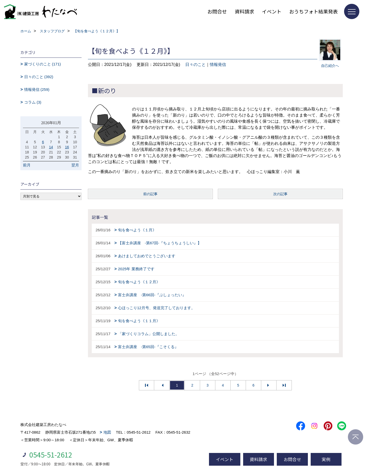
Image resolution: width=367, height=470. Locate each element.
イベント (271, 11)
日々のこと (195, 64)
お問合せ (217, 11)
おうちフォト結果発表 (313, 11)
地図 (107, 432)
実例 (326, 459)
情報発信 (218, 64)
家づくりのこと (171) (42, 64)
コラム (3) (33, 102)
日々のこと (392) (38, 77)
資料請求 (244, 11)
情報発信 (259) (36, 89)
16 (67, 147)
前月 (27, 165)
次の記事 (280, 194)
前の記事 (150, 194)
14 (51, 147)
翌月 (75, 165)
